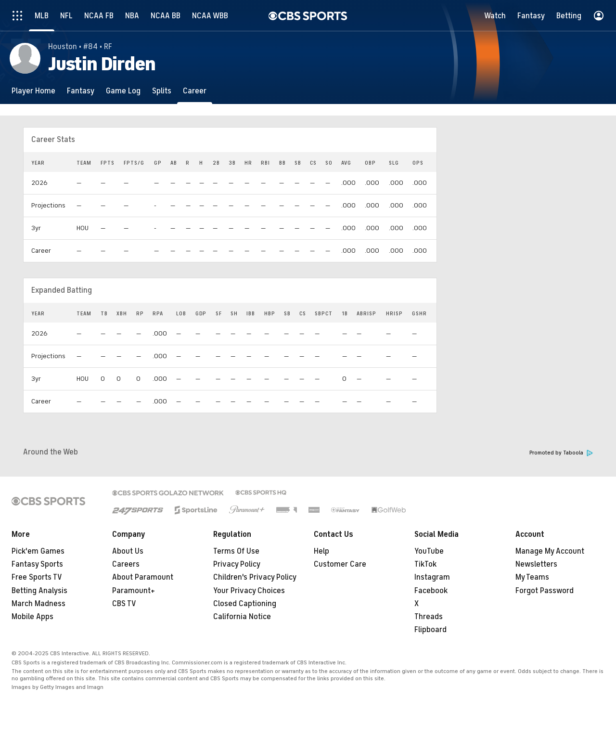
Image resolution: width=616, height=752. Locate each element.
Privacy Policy (236, 564)
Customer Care (340, 564)
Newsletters (536, 564)
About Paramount (142, 577)
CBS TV (124, 604)
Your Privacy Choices (249, 591)
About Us (127, 551)
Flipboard (430, 630)
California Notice (242, 617)
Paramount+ (133, 591)
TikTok (425, 564)
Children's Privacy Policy (254, 577)
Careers (126, 564)
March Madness (38, 604)
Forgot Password (544, 591)
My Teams (532, 577)
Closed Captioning (244, 604)
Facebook (431, 591)
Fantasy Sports (37, 564)
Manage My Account (549, 551)
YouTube (429, 551)
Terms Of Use (236, 551)
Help (321, 551)
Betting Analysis (39, 591)
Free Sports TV (37, 577)
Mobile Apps (32, 617)
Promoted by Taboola (561, 453)
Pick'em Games (38, 551)
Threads (428, 617)
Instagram (432, 577)
